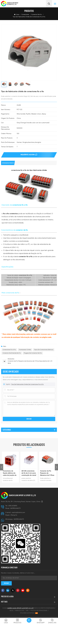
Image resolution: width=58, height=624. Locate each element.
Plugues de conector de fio (33, 353)
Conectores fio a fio (9, 349)
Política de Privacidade (39, 610)
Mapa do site (19, 610)
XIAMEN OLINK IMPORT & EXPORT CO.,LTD (22, 495)
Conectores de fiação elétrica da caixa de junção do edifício (9, 473)
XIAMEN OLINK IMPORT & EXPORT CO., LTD (12, 3)
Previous (1, 467)
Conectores (25, 14)
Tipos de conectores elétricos (43, 349)
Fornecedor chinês (25, 349)
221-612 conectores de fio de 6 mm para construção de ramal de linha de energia (28, 473)
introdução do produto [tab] (8, 163)
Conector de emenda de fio (12, 353)
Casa (16, 14)
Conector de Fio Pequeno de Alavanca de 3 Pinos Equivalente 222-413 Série (47, 473)
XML (27, 610)
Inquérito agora (28, 154)
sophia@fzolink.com (18, 512)
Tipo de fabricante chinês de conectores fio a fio (29, 17)
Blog (11, 610)
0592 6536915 (12, 506)
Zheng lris (14, 515)
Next (56, 467)
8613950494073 (15, 508)
